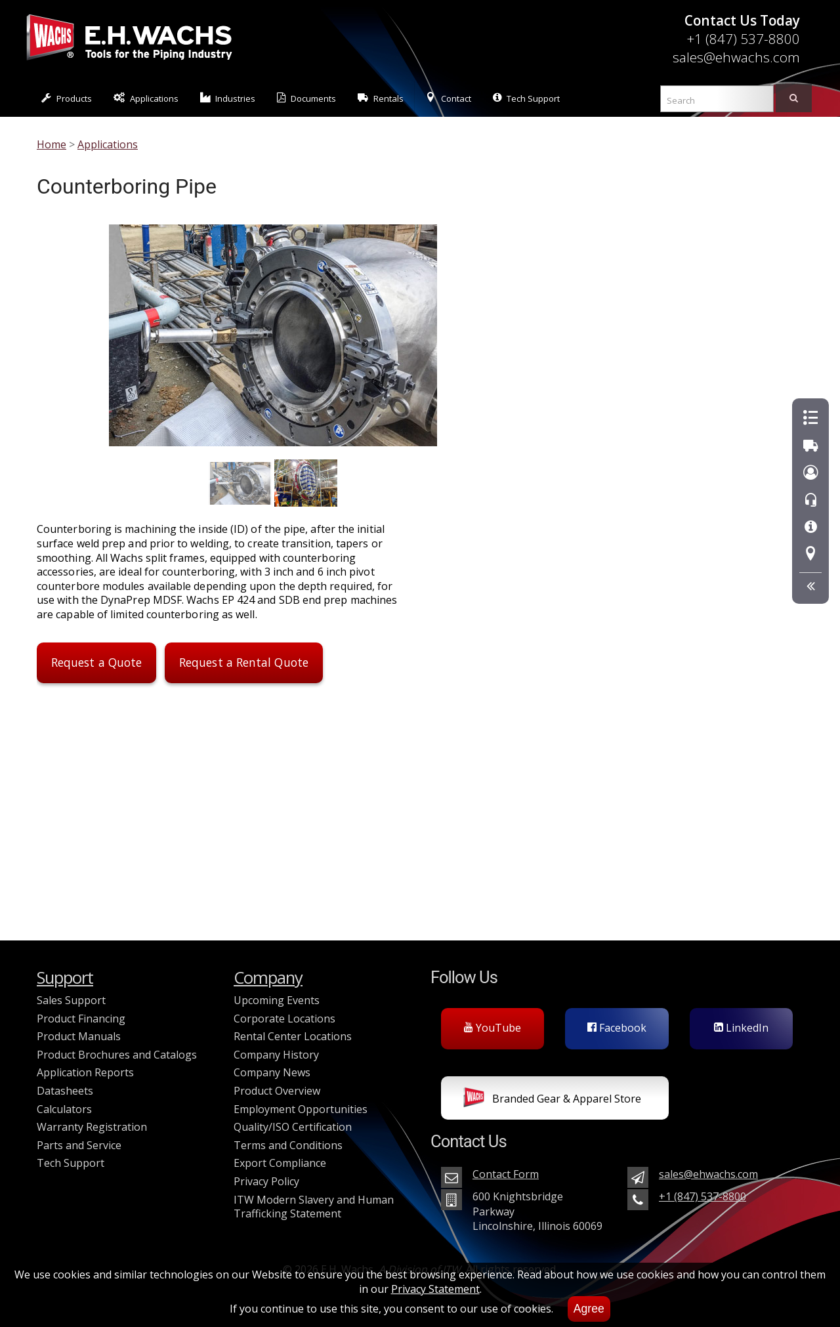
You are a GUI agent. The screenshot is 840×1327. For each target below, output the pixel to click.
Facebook (616, 1028)
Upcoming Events (277, 1000)
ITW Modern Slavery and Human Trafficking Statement (314, 1206)
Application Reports (85, 1072)
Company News (272, 1072)
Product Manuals (79, 1036)
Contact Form (505, 1174)
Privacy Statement (435, 1289)
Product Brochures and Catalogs (117, 1054)
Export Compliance (280, 1163)
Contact (448, 98)
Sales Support (71, 1000)
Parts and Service (79, 1145)
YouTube (492, 1028)
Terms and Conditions (288, 1145)
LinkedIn (741, 1028)
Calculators (64, 1109)
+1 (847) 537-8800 (743, 39)
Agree (589, 1308)
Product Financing (81, 1018)
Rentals (381, 98)
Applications (146, 98)
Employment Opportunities (301, 1109)
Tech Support (526, 98)
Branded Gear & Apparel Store (552, 1099)
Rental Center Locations (293, 1036)
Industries (228, 98)
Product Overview (277, 1091)
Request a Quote (96, 662)
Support (65, 977)
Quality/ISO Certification (293, 1127)
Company (268, 977)
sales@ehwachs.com (736, 57)
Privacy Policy (266, 1181)
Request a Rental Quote (243, 662)
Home (51, 144)
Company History (276, 1054)
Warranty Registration (92, 1127)
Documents (306, 98)
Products (66, 98)
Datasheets (65, 1091)
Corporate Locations (284, 1018)
